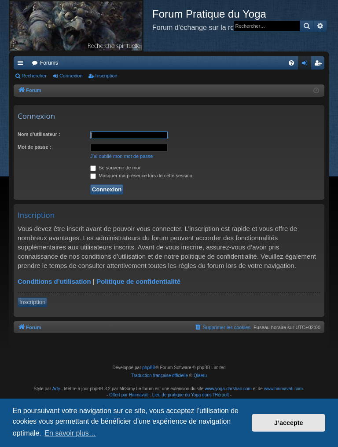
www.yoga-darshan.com (228, 388)
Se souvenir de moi (115, 167)
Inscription (107, 75)
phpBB (148, 367)
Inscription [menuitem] (319, 65)
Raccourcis (22, 65)
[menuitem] (291, 63)
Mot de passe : (34, 147)
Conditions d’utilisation (54, 281)
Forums (49, 63)
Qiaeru (200, 375)
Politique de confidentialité (138, 281)
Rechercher (34, 75)
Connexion (71, 75)
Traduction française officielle (159, 375)
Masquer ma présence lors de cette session (141, 175)
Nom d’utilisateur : (39, 134)
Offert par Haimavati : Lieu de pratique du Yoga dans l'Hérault (169, 394)
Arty (56, 388)
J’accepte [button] (288, 422)
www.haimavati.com (283, 388)
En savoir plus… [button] (70, 433)
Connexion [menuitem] (306, 65)
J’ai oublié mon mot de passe (121, 156)
